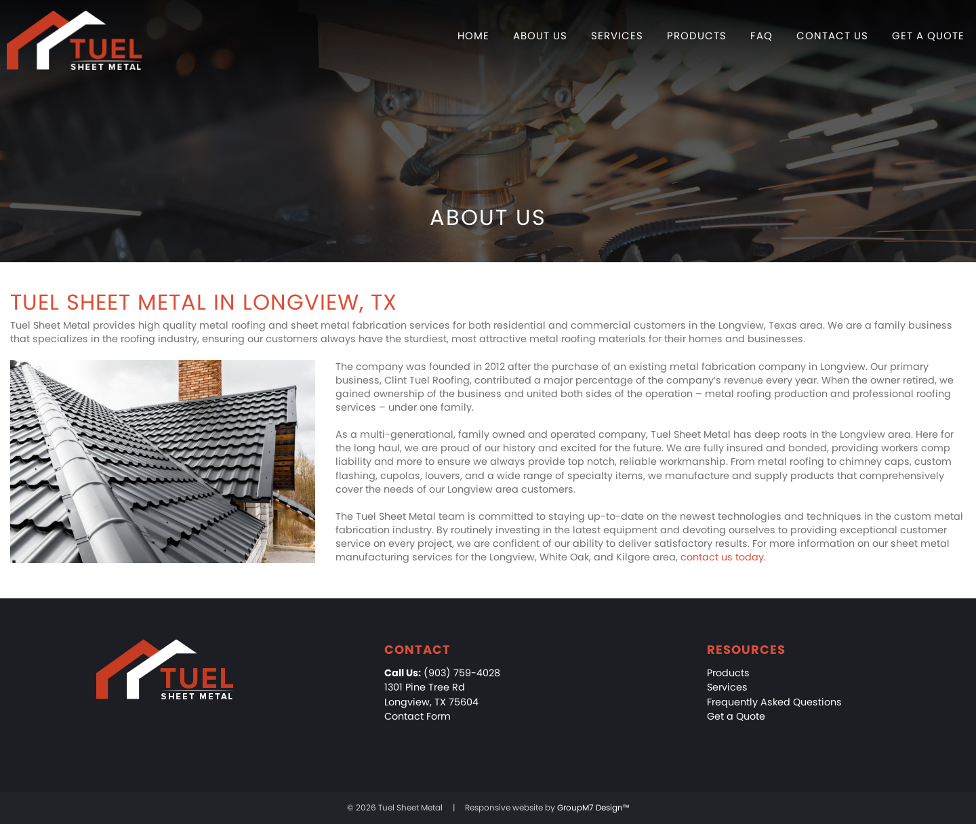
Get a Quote (928, 35)
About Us (540, 35)
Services (617, 35)
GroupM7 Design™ (593, 807)
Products (697, 35)
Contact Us (832, 35)
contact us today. (723, 557)
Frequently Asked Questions (774, 702)
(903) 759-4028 (442, 673)
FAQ (761, 35)
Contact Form (417, 716)
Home (473, 35)
